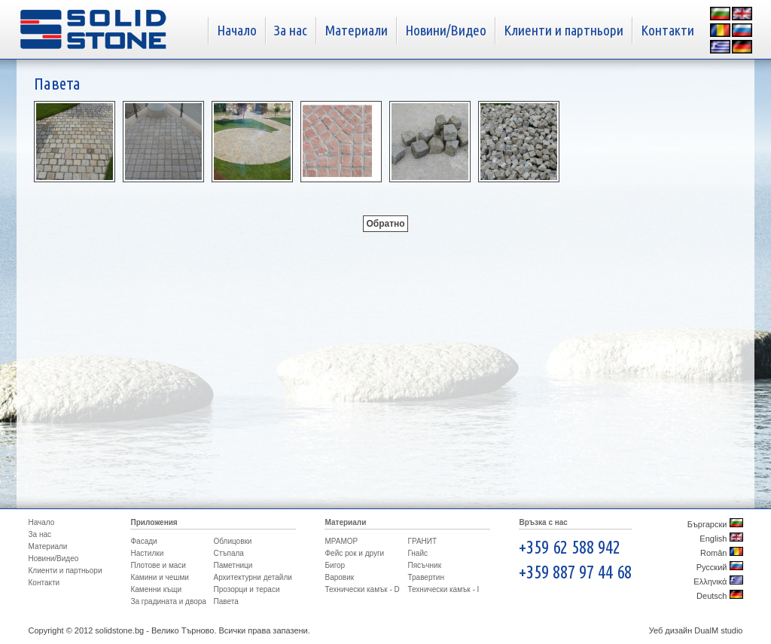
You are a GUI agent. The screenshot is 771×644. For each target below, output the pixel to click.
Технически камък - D (362, 589)
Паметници (232, 565)
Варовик (339, 577)
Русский (719, 567)
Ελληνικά (717, 581)
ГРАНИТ (422, 541)
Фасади (143, 541)
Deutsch (719, 595)
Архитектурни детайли (252, 577)
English (720, 538)
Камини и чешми (159, 577)
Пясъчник (424, 565)
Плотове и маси (157, 565)
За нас (290, 30)
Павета (225, 601)
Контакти (667, 30)
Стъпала (228, 553)
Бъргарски (715, 524)
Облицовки (232, 541)
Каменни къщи (155, 589)
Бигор (335, 565)
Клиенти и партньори (563, 30)
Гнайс (417, 553)
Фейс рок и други (354, 553)
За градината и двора (168, 601)
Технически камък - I (443, 589)
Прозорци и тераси (246, 589)
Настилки (146, 553)
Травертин (425, 577)
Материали (356, 30)
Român (721, 552)
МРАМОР (341, 541)
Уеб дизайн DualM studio (696, 630)
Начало (237, 30)
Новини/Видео (445, 30)
